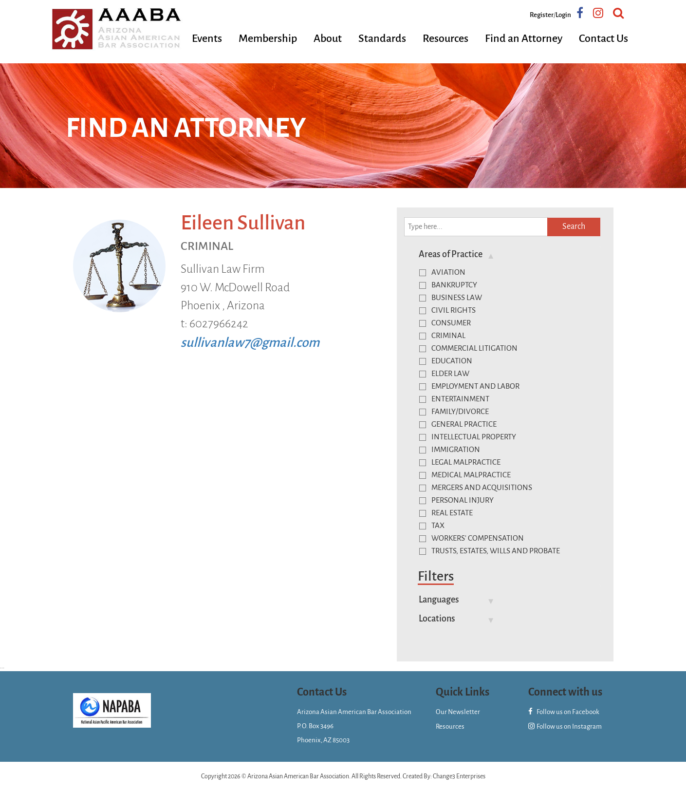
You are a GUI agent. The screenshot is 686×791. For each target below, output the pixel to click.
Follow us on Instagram (565, 726)
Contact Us (603, 38)
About (328, 38)
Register (542, 15)
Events (207, 38)
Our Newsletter (458, 712)
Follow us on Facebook (563, 712)
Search (573, 226)
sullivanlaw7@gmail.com (250, 343)
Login (563, 15)
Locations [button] (437, 618)
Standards (382, 38)
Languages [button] (439, 599)
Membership (268, 38)
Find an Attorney (523, 38)
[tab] (506, 254)
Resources (445, 38)
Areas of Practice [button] (450, 254)
